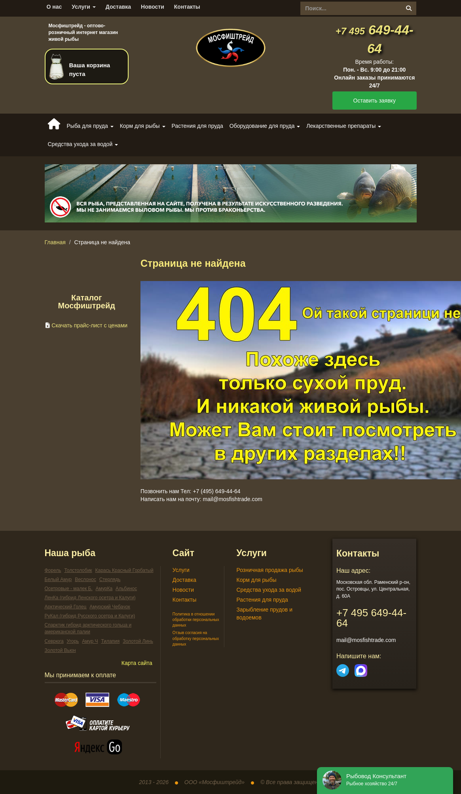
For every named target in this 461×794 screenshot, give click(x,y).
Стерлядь (110, 579)
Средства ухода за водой (268, 590)
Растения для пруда (197, 126)
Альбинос (126, 588)
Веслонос (85, 579)
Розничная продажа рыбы (269, 570)
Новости (152, 7)
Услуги (83, 7)
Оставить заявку (374, 100)
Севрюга (54, 641)
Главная (55, 242)
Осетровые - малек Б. (69, 588)
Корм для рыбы (256, 580)
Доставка (118, 7)
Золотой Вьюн (60, 650)
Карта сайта (136, 663)
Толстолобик (78, 570)
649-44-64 (371, 618)
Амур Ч (90, 641)
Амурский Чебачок (109, 607)
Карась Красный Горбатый (124, 570)
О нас (54, 7)
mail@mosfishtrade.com (366, 640)
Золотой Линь (138, 641)
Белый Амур (58, 579)
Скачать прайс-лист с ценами (89, 325)
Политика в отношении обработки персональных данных (196, 620)
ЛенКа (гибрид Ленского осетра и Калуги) (90, 597)
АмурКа (104, 588)
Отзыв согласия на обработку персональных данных (196, 638)
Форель (53, 570)
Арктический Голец (66, 607)
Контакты (187, 7)
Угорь (73, 641)
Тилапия (110, 641)
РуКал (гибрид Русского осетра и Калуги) (90, 616)
